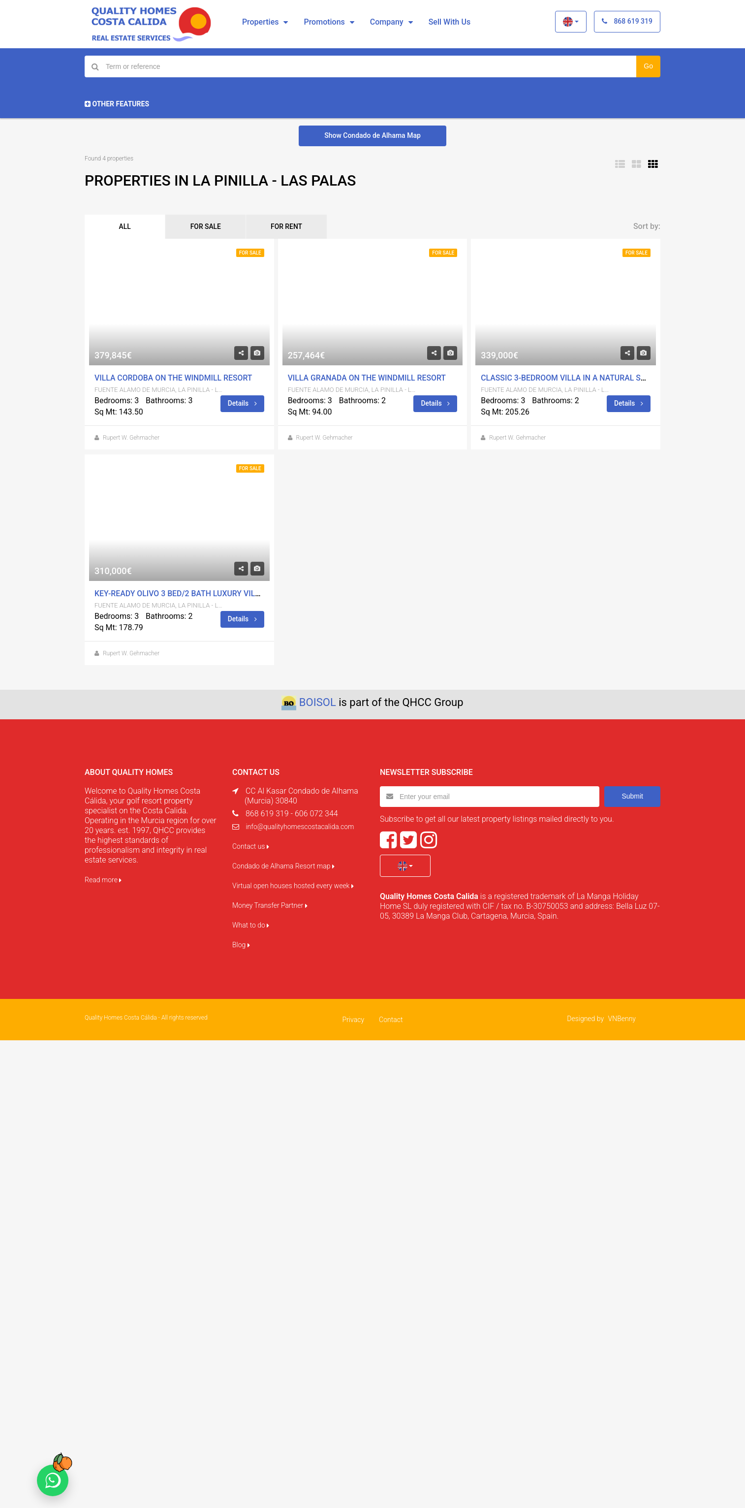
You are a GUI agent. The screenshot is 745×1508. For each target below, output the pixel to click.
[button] (570, 21)
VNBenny (622, 1019)
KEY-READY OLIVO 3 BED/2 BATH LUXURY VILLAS (182, 594)
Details (242, 404)
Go (648, 66)
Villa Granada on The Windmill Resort (368, 378)
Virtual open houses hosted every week (293, 886)
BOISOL (317, 703)
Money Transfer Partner (270, 906)
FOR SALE (210, 227)
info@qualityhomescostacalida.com (300, 827)
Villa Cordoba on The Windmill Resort (174, 378)
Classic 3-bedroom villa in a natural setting (575, 378)
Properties (260, 22)
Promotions (324, 22)
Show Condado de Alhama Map (372, 135)
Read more (103, 880)
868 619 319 (627, 21)
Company (387, 22)
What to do (250, 926)
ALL (126, 227)
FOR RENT (295, 227)
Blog (241, 945)
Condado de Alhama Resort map (283, 866)
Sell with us (449, 22)
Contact (391, 1020)
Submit (632, 797)
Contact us (250, 847)
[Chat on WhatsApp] (52, 1480)
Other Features (117, 104)
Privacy (353, 1020)
